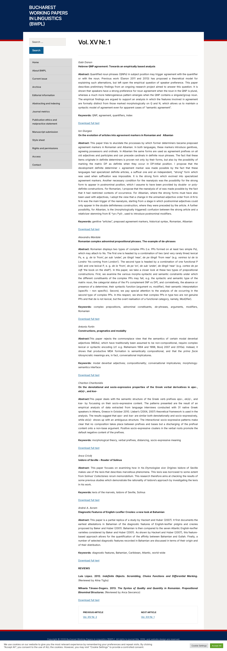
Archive (36, 86)
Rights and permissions (45, 148)
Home (35, 62)
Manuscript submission (45, 131)
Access (36, 156)
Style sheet (38, 140)
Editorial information (43, 95)
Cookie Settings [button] (199, 645)
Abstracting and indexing (46, 103)
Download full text (88, 123)
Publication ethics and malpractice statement (44, 121)
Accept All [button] (216, 645)
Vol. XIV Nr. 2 (90, 617)
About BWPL (39, 70)
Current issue (39, 78)
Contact (36, 164)
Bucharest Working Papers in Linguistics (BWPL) (48, 16)
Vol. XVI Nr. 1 (148, 617)
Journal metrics (41, 111)
